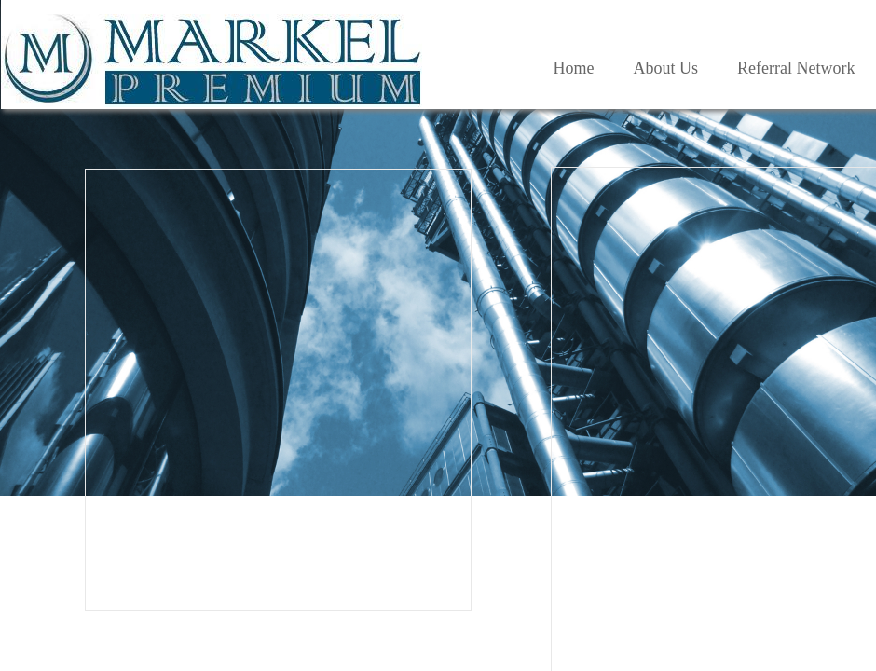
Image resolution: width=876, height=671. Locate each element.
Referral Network (796, 68)
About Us (666, 68)
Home (574, 68)
